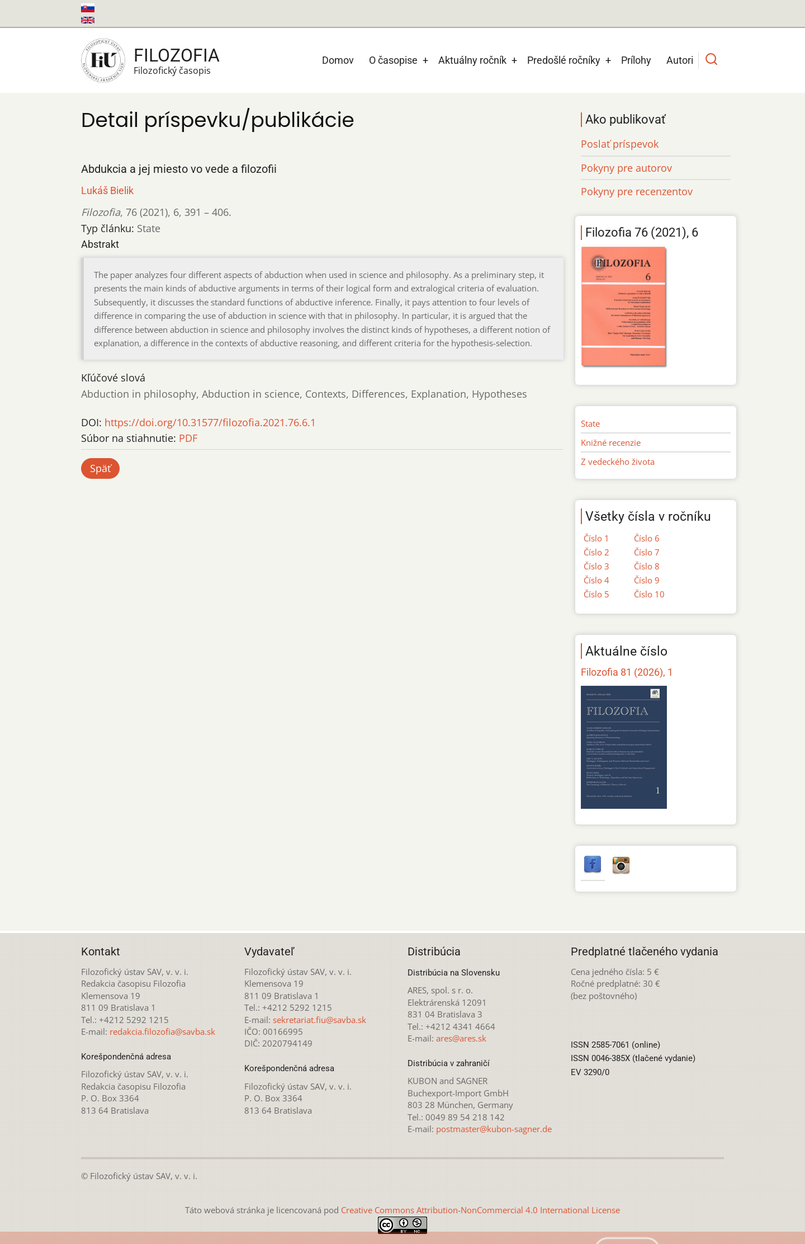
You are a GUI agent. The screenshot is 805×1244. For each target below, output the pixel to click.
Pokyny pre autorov (626, 168)
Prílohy (636, 60)
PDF (188, 438)
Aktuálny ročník (472, 60)
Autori (679, 60)
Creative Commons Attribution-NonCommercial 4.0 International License (480, 1209)
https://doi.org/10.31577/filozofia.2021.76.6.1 (210, 422)
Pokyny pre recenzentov (637, 191)
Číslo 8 (647, 566)
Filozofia (177, 55)
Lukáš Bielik (107, 190)
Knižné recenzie (611, 442)
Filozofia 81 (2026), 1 (627, 672)
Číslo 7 (647, 552)
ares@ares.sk (461, 1038)
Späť (100, 468)
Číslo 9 (647, 580)
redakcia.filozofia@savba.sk (162, 1031)
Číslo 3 (596, 566)
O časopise (393, 60)
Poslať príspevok (620, 143)
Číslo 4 (596, 580)
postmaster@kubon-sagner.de (494, 1128)
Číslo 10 (649, 594)
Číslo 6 (647, 538)
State (590, 423)
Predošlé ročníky (563, 60)
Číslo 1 (596, 538)
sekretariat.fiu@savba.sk (319, 1019)
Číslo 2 (596, 552)
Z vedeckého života (618, 461)
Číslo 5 (596, 594)
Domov (338, 60)
